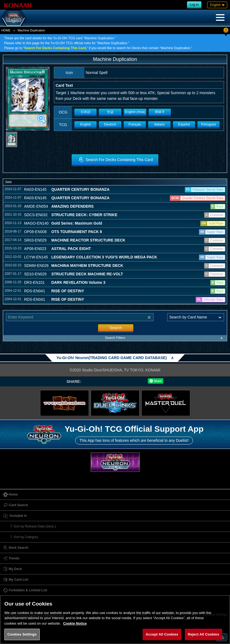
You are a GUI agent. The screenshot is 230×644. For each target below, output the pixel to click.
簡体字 (160, 112)
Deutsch (110, 124)
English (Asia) (135, 112)
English (85, 124)
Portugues (208, 124)
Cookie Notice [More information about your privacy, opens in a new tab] (75, 623)
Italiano (159, 124)
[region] (115, 619)
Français (134, 124)
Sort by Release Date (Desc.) (35, 526)
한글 (110, 112)
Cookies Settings (22, 634)
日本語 (85, 112)
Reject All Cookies (203, 634)
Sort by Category (26, 537)
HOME (6, 30)
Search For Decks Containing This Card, (55, 48)
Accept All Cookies (162, 634)
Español (184, 124)
